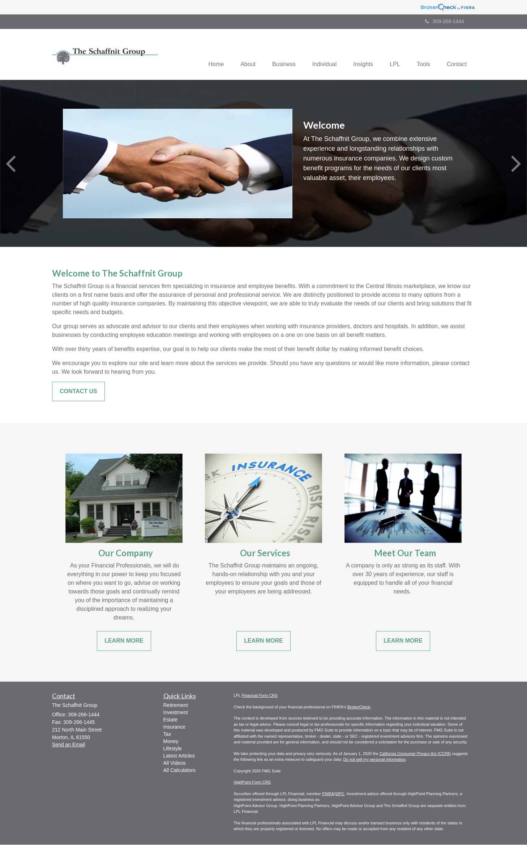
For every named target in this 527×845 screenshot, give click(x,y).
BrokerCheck (358, 707)
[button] (238, 54)
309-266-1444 (444, 21)
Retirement (175, 706)
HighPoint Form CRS (252, 783)
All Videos (174, 764)
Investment (175, 713)
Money (171, 742)
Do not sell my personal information (374, 760)
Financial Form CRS (260, 696)
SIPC (339, 794)
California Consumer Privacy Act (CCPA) (415, 754)
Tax (167, 735)
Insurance (174, 727)
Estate (170, 720)
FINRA (328, 794)
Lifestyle (172, 749)
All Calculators (179, 771)
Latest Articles (179, 756)
